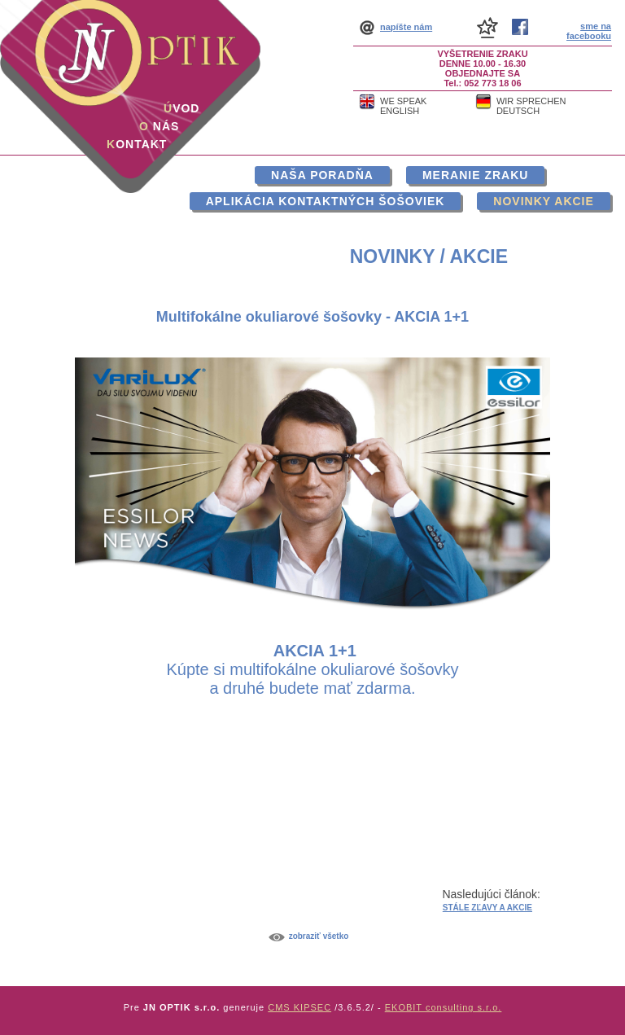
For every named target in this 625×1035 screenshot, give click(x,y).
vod (181, 108)
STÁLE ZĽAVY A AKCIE (487, 907)
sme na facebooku (588, 31)
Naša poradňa (322, 175)
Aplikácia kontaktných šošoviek (325, 201)
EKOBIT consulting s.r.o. (443, 1007)
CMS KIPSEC (299, 1007)
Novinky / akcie (429, 256)
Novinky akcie (543, 201)
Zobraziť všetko (319, 936)
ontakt (137, 144)
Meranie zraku (475, 175)
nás (159, 126)
